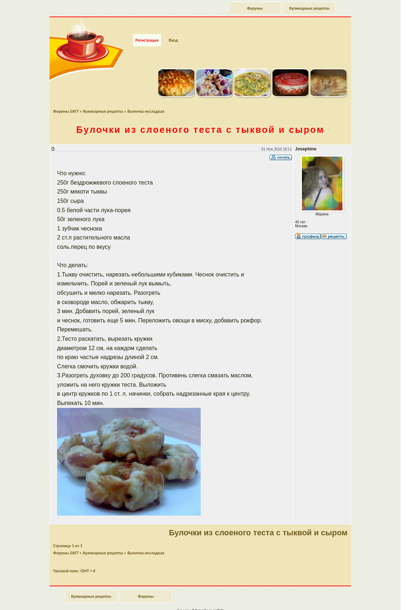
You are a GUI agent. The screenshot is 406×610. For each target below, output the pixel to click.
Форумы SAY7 (66, 99)
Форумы (255, 8)
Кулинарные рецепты (309, 8)
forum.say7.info (214, 598)
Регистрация (147, 28)
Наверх (375, 596)
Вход (173, 28)
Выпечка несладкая (145, 99)
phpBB (208, 602)
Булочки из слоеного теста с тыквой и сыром (200, 117)
